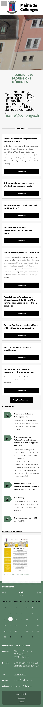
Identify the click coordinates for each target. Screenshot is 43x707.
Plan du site (21, 698)
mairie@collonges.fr (22, 115)
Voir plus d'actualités (21, 400)
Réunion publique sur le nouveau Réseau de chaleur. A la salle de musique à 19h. (26, 486)
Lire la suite (21, 171)
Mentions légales (21, 694)
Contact (21, 702)
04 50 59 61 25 (20, 674)
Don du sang (19, 498)
